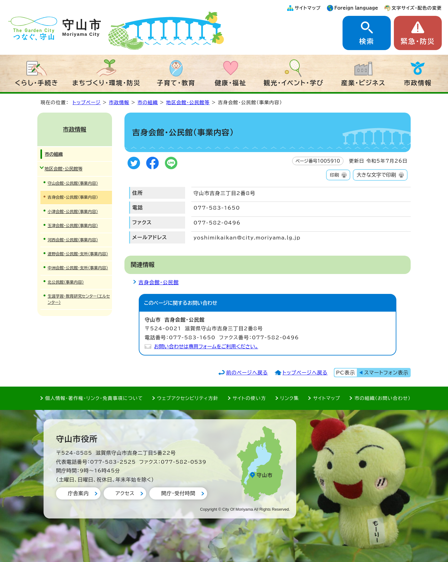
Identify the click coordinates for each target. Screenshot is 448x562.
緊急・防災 (418, 41)
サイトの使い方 (249, 398)
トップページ (86, 102)
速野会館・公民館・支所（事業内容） (78, 254)
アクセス (124, 493)
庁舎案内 (78, 493)
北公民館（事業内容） (66, 282)
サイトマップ (308, 8)
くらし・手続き (36, 83)
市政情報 (418, 83)
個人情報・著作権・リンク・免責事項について (94, 398)
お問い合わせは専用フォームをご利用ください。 (206, 346)
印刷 (334, 175)
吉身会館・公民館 (158, 282)
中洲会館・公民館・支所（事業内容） (78, 268)
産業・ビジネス (363, 83)
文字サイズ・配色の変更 (417, 8)
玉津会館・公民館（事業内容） (73, 226)
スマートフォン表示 (386, 372)
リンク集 (289, 398)
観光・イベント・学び (294, 83)
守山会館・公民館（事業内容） (73, 183)
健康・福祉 (230, 83)
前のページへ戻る (247, 372)
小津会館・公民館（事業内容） (73, 212)
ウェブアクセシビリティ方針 (187, 398)
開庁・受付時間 (178, 493)
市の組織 (148, 102)
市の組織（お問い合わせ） (382, 398)
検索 (366, 41)
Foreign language (356, 8)
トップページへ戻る (305, 372)
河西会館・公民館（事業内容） (73, 240)
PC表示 (345, 372)
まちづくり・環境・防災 (106, 83)
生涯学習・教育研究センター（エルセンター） (79, 299)
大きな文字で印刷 (376, 174)
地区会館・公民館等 (188, 102)
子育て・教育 (176, 83)
